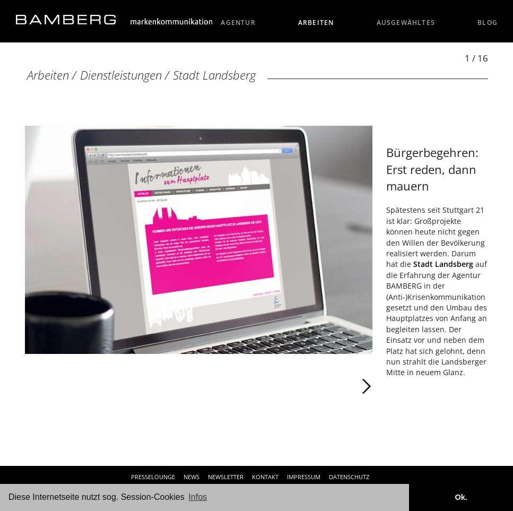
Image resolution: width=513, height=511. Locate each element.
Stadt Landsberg (214, 75)
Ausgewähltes (406, 22)
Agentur (238, 22)
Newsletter (226, 477)
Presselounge (153, 477)
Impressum (303, 477)
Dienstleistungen (121, 75)
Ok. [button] (461, 497)
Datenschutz (349, 477)
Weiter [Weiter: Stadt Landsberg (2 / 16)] (285, 386)
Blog (487, 22)
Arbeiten (316, 22)
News (191, 477)
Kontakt (265, 477)
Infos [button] (197, 496)
